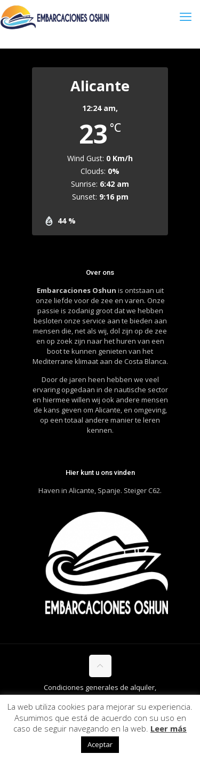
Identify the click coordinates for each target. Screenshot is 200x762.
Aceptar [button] (100, 744)
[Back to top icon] (100, 666)
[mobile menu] (186, 16)
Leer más (168, 728)
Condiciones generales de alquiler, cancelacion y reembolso (98, 692)
